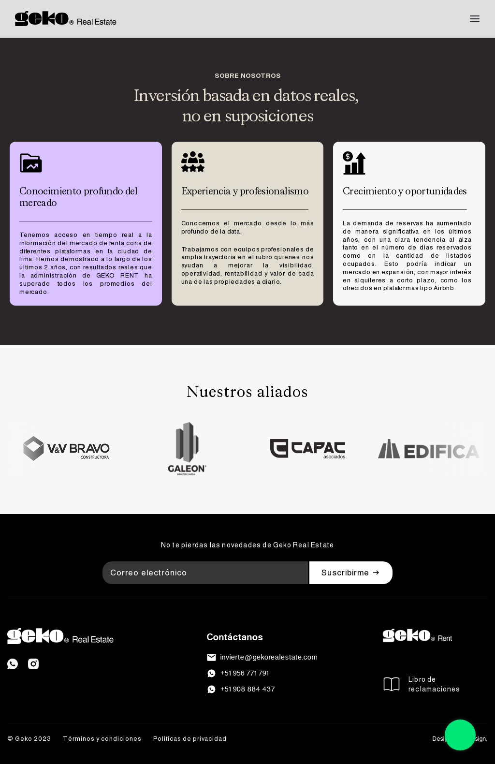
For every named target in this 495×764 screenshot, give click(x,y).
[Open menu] (474, 19)
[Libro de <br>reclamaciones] (391, 684)
